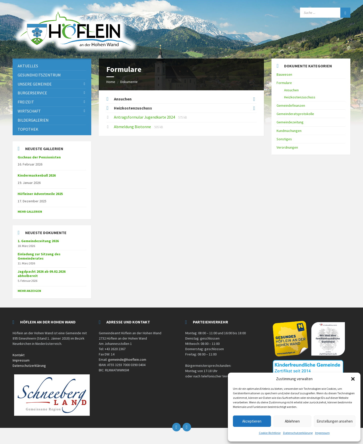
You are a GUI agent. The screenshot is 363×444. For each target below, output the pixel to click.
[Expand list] (254, 99)
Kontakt (18, 355)
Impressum (322, 433)
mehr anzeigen (29, 291)
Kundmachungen (289, 130)
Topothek (28, 129)
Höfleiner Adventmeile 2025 (40, 193)
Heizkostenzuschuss (133, 107)
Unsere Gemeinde (35, 84)
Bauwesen (284, 74)
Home (110, 81)
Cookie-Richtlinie (270, 433)
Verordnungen (287, 147)
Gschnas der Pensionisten (39, 157)
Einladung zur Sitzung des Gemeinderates (39, 256)
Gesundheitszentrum (39, 74)
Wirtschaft (29, 111)
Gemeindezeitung (290, 122)
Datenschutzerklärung (298, 433)
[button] (352, 378)
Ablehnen (292, 421)
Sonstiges (284, 139)
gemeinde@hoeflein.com (127, 359)
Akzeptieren (251, 421)
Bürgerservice (32, 92)
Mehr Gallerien (30, 211)
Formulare (284, 82)
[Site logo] (76, 52)
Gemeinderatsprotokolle (295, 114)
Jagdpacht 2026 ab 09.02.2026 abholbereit (42, 273)
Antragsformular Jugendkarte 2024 (145, 117)
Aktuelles (28, 65)
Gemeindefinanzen (291, 105)
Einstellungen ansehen (335, 421)
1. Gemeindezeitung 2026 (38, 241)
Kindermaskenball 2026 (37, 175)
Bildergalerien (33, 120)
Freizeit (26, 101)
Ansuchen (123, 98)
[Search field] (325, 13)
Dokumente (129, 81)
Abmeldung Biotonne (133, 126)
